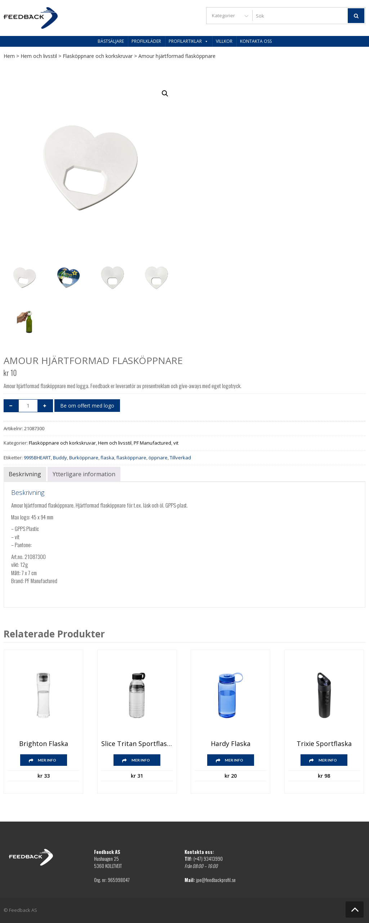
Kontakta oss (256, 41)
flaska (107, 457)
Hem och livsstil (39, 56)
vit (175, 443)
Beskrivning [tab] (25, 474)
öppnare (158, 457)
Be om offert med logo (87, 405)
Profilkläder (146, 41)
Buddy (60, 457)
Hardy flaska (230, 744)
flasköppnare (131, 457)
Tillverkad (180, 457)
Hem (9, 56)
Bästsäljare (111, 41)
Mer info (47, 760)
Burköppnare (83, 457)
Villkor (224, 41)
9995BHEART (37, 457)
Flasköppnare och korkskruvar (98, 56)
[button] (165, 93)
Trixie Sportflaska (324, 744)
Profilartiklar (188, 41)
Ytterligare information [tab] (84, 474)
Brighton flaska (43, 744)
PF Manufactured (152, 443)
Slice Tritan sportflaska (137, 744)
